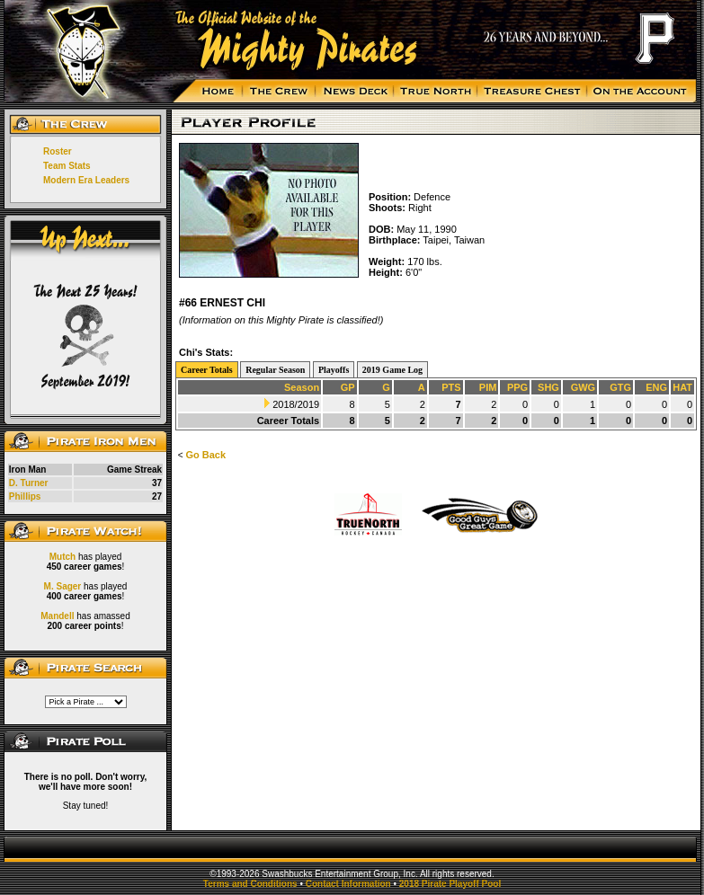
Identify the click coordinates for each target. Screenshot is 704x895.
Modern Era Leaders (86, 180)
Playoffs (333, 370)
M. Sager (63, 586)
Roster (57, 151)
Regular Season (275, 370)
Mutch (62, 557)
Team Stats (67, 166)
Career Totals (207, 370)
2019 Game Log (392, 370)
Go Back (205, 454)
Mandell (57, 616)
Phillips (25, 496)
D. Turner (29, 483)
